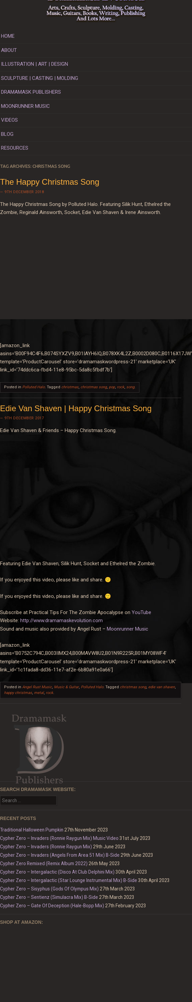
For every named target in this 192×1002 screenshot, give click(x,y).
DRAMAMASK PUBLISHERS (31, 92)
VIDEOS (9, 120)
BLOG (7, 134)
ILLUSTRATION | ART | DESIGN (34, 64)
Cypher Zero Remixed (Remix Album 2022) (44, 863)
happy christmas (18, 693)
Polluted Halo (33, 387)
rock (120, 387)
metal (39, 693)
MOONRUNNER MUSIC (25, 106)
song (130, 387)
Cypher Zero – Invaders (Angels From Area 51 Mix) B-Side (60, 855)
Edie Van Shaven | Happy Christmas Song (76, 408)
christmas (69, 387)
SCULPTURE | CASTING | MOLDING (39, 78)
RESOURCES (14, 148)
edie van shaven (161, 687)
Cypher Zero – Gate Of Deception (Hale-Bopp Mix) (52, 905)
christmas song (94, 387)
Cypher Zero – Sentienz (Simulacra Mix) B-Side (49, 897)
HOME (7, 36)
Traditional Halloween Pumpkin (31, 829)
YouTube (141, 612)
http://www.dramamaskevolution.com (61, 620)
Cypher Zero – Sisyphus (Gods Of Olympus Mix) (49, 888)
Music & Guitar (66, 687)
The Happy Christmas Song (49, 181)
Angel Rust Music (37, 687)
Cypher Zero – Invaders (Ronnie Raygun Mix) (46, 846)
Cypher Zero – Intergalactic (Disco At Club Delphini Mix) (57, 872)
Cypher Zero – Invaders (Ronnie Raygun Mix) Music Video (59, 838)
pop (112, 387)
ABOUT (9, 50)
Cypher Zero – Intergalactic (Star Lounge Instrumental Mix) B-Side (68, 880)
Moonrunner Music (127, 629)
